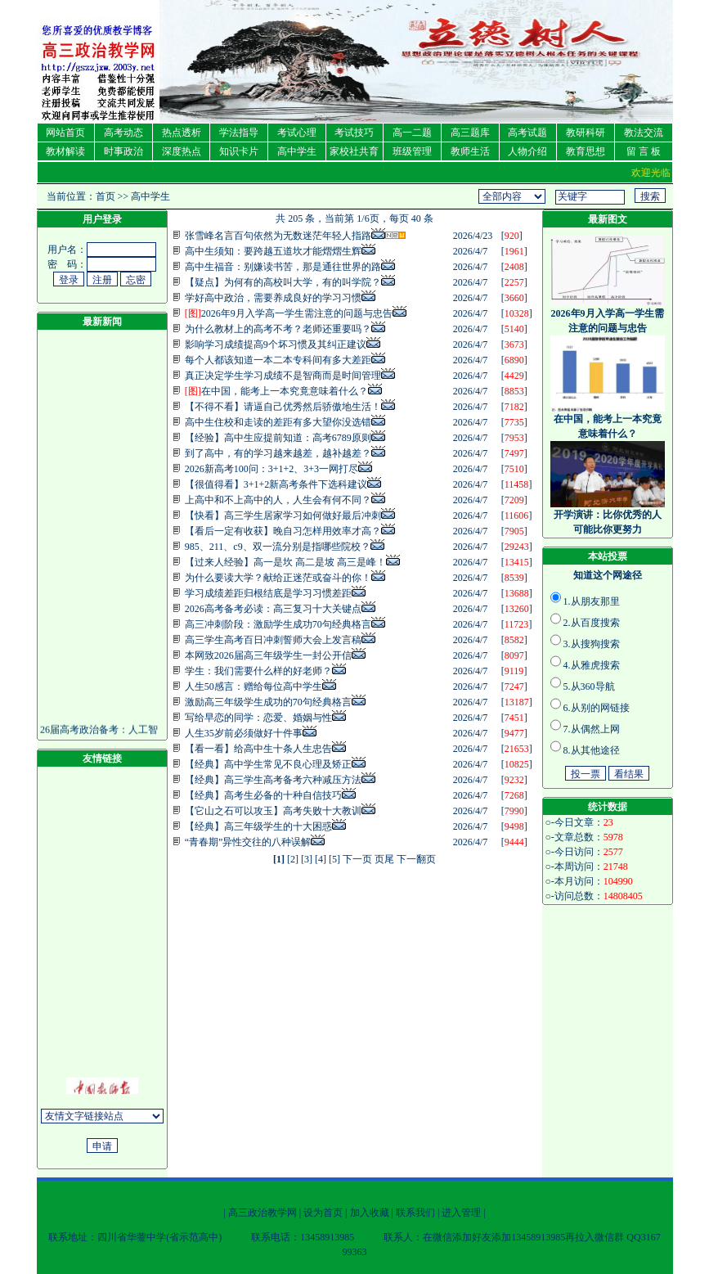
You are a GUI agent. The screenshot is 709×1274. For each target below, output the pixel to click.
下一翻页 (416, 859)
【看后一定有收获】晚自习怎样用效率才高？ (283, 531)
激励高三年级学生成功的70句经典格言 (268, 702)
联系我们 (415, 1212)
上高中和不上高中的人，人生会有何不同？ (278, 500)
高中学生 (296, 151)
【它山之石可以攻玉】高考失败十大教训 (273, 811)
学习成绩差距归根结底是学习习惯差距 (268, 593)
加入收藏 (369, 1212)
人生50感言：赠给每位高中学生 (253, 686)
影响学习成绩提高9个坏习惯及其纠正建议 (275, 344)
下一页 (357, 859)
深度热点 (181, 151)
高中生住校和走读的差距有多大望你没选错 (278, 422)
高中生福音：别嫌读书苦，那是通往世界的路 (283, 266)
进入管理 (461, 1212)
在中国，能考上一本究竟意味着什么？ (276, 391)
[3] (306, 859)
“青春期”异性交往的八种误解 (248, 842)
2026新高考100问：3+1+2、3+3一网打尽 (271, 469)
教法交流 (643, 132)
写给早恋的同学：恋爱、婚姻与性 (258, 717)
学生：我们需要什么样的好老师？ (258, 671)
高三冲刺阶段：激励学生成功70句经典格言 (278, 624)
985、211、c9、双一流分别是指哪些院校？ (277, 546)
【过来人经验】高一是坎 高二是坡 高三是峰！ (285, 562)
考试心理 (296, 132)
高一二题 (412, 132)
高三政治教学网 (262, 1212)
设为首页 (323, 1212)
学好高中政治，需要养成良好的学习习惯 (273, 298)
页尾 (384, 859)
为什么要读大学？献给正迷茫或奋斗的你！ (278, 577)
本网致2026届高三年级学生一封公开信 (268, 655)
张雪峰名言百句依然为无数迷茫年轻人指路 (278, 235)
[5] (334, 859)
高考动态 (123, 132)
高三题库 (470, 132)
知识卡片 (238, 151)
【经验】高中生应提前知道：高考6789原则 (278, 437)
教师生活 (470, 151)
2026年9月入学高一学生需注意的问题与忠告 (289, 313)
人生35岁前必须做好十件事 (244, 733)
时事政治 (123, 151)
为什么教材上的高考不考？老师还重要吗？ (278, 329)
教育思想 (585, 151)
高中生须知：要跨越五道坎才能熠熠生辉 (273, 251)
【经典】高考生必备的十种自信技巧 (263, 795)
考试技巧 (354, 132)
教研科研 (585, 132)
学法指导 (238, 132)
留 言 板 (643, 151)
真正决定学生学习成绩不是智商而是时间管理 (283, 375)
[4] (320, 859)
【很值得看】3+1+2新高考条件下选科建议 (276, 484)
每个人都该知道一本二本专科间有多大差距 (278, 360)
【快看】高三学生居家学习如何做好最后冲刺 (283, 515)
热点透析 (181, 132)
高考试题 (527, 132)
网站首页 (65, 132)
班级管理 (412, 151)
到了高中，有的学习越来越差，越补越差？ (278, 453)
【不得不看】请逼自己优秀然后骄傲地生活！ (283, 406)
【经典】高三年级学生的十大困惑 (258, 826)
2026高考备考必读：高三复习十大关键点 (273, 608)
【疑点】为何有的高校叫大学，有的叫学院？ (283, 282)
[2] (292, 859)
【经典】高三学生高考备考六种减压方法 (273, 780)
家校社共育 (354, 151)
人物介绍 (527, 151)
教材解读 (65, 151)
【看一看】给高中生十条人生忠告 (258, 748)
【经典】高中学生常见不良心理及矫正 (268, 764)
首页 (105, 196)
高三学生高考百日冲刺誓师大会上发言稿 (273, 640)
